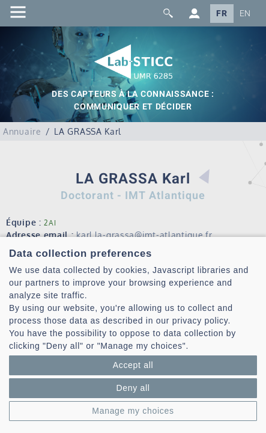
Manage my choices (133, 411)
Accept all (133, 365)
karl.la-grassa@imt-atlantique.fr (144, 235)
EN (245, 13)
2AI (50, 222)
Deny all (133, 388)
